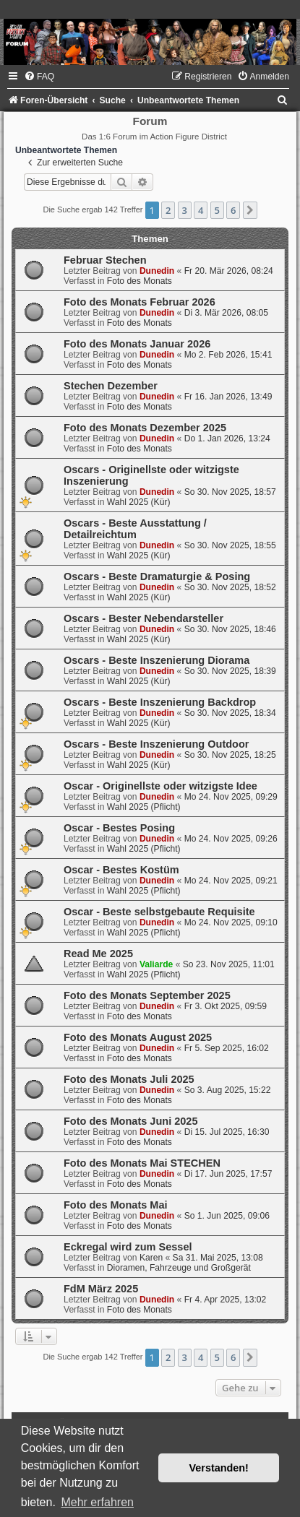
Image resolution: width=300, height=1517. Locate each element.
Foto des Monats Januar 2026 (137, 344)
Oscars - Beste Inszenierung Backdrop (160, 702)
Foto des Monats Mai (116, 1205)
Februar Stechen (105, 260)
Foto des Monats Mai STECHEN (142, 1163)
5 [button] (217, 210)
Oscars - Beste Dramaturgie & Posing (157, 576)
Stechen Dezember (111, 386)
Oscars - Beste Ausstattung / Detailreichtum (135, 528)
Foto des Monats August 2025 (138, 1037)
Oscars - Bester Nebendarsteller (143, 618)
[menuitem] (39, 77)
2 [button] (168, 210)
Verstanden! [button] (219, 1468)
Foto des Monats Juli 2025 (129, 1079)
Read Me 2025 (98, 953)
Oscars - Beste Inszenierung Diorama (156, 660)
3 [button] (184, 210)
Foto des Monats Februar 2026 (139, 302)
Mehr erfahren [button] (97, 1502)
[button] (250, 210)
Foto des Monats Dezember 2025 (145, 427)
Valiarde (156, 964)
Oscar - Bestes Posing (119, 828)
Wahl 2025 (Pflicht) (144, 807)
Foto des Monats (139, 281)
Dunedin (157, 271)
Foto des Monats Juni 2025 (131, 1121)
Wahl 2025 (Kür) (139, 502)
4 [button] (200, 210)
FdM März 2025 (101, 1289)
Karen (151, 1258)
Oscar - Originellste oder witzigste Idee (160, 786)
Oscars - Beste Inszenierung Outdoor (156, 744)
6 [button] (233, 210)
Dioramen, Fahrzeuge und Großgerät (179, 1268)
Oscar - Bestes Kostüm (121, 870)
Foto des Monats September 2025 (147, 995)
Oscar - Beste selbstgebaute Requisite (159, 911)
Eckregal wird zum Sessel (128, 1247)
